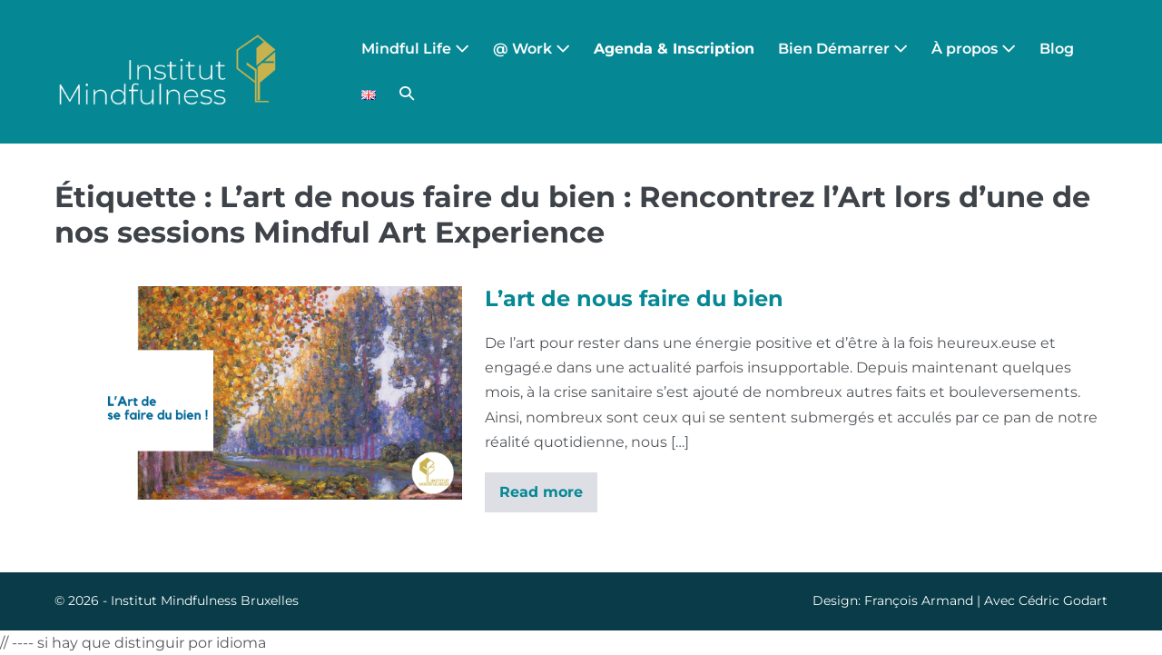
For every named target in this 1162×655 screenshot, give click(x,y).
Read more (541, 497)
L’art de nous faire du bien (634, 298)
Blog (1056, 48)
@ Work (531, 48)
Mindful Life (415, 48)
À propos (973, 48)
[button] (407, 94)
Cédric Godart (1063, 600)
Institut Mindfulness (174, 600)
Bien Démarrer (843, 48)
